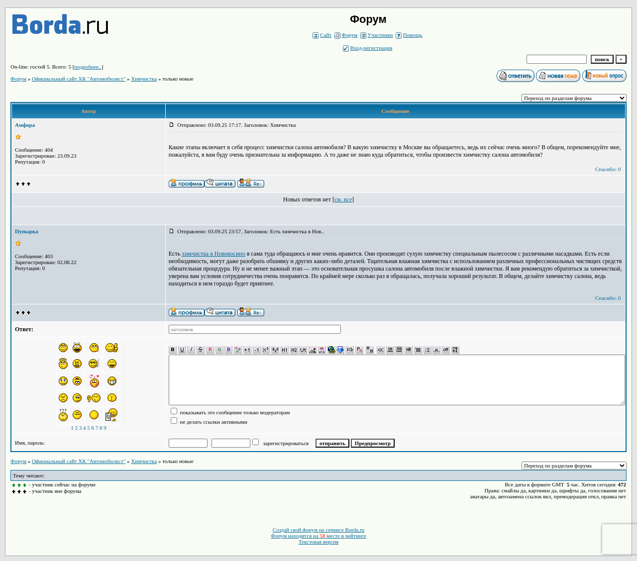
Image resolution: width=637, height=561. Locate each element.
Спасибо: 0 (608, 169)
